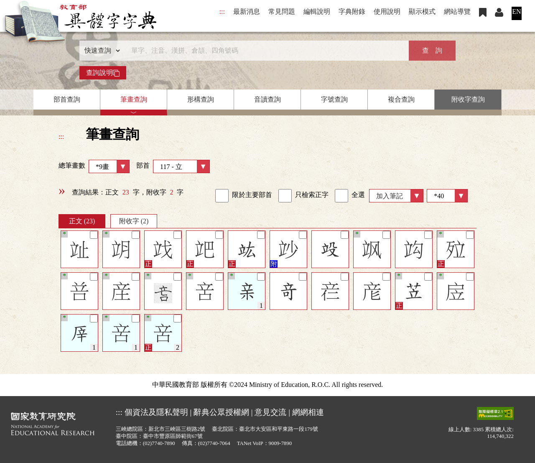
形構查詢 (200, 99)
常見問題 (281, 11)
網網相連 (308, 412)
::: (222, 11)
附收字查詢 (468, 99)
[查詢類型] (100, 51)
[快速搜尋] (264, 51)
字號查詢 (334, 99)
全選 (350, 195)
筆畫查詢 (133, 99)
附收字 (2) (134, 221)
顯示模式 (422, 11)
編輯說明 (316, 11)
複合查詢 (401, 99)
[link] (222, 195)
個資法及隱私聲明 (156, 412)
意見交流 (270, 412)
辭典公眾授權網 (221, 412)
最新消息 (246, 11)
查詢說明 (103, 73)
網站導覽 (457, 11)
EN (516, 11)
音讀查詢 (267, 99)
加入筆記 (389, 196)
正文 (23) (82, 221)
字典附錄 (352, 11)
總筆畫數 (94, 166)
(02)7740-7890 (159, 443)
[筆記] (94, 235)
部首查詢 (67, 99)
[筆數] (447, 195)
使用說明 (387, 11)
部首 (173, 166)
